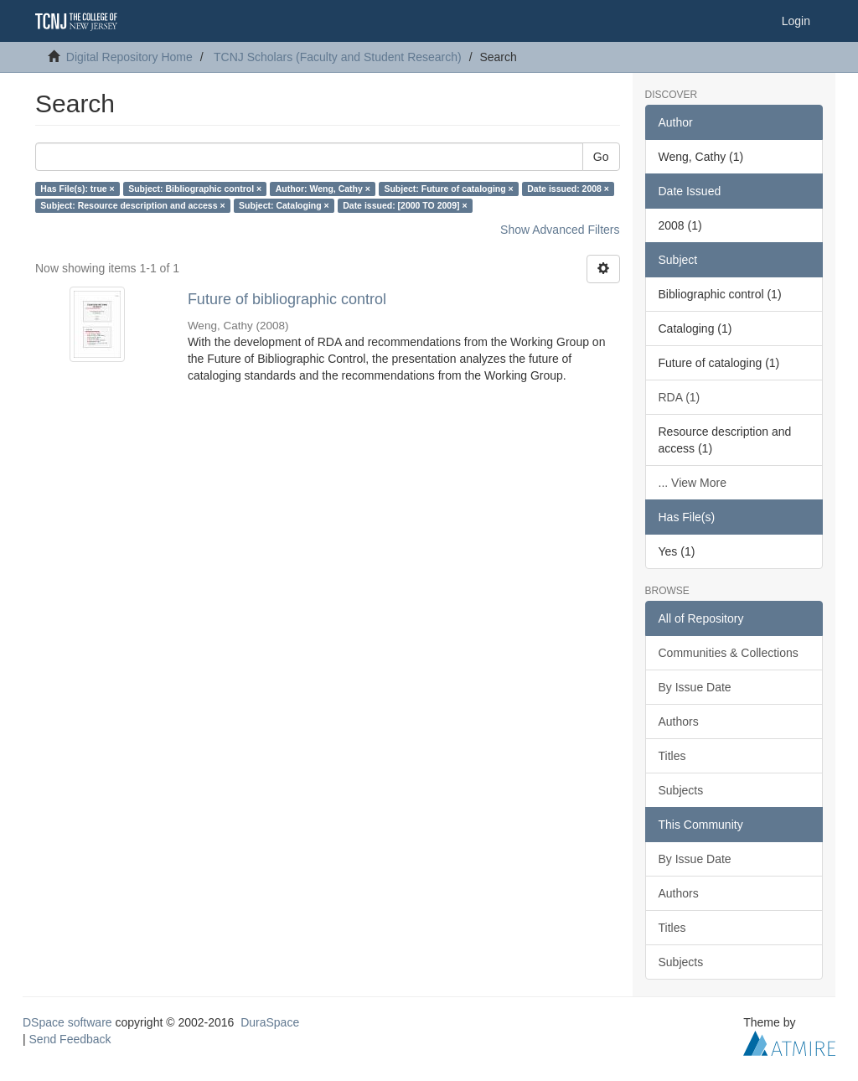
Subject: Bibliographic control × (194, 189)
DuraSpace (269, 1022)
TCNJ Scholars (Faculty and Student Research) (338, 57)
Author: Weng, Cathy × (323, 189)
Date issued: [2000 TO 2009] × (405, 205)
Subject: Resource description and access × (132, 205)
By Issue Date (695, 687)
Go (601, 156)
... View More (692, 482)
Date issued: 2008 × (568, 189)
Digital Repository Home (129, 57)
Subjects (681, 790)
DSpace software (67, 1022)
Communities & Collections (729, 652)
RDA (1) (679, 397)
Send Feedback (70, 1039)
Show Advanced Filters (559, 229)
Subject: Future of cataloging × (448, 189)
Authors (679, 721)
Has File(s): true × (77, 189)
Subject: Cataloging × (284, 205)
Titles (672, 756)
